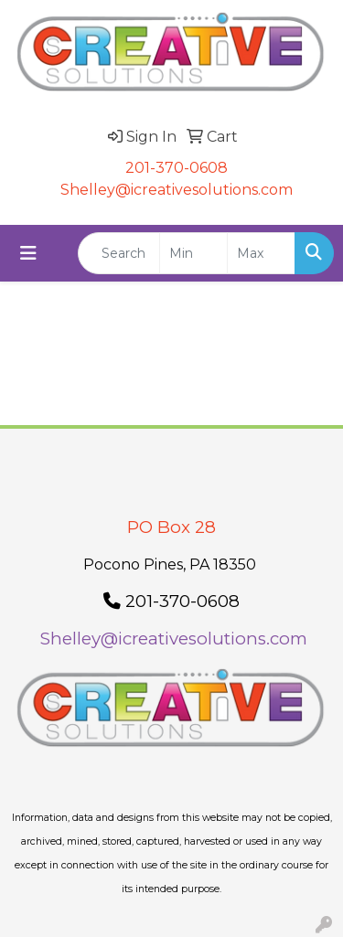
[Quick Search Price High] (261, 253)
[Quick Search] (119, 253)
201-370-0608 (176, 167)
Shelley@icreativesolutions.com (176, 189)
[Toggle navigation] (28, 253)
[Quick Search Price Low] (193, 253)
